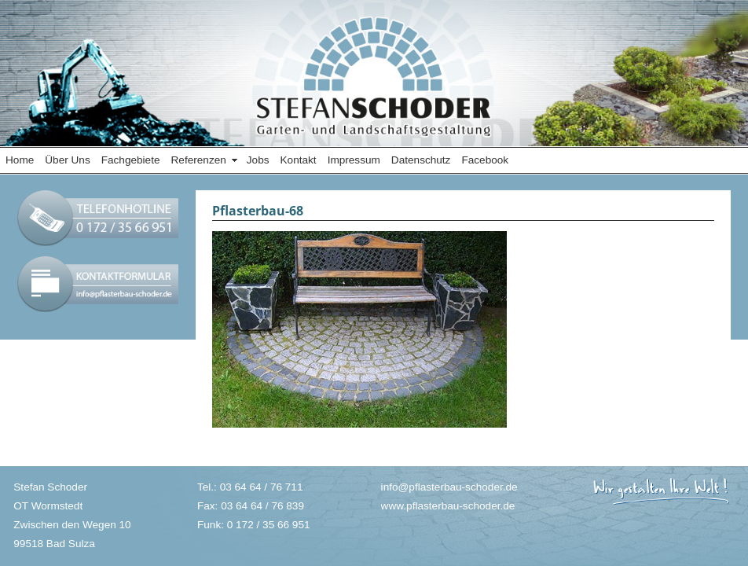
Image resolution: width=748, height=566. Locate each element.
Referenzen (198, 160)
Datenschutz (421, 160)
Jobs (258, 160)
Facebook (484, 160)
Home (20, 160)
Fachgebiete (130, 160)
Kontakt (298, 160)
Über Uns (67, 160)
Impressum (354, 160)
